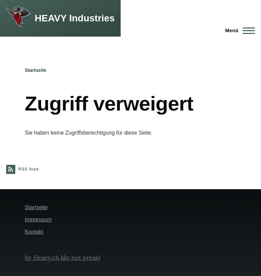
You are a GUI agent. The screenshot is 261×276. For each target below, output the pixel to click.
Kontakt (34, 232)
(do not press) (79, 257)
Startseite (36, 70)
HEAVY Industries (75, 18)
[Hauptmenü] (238, 30)
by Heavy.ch (42, 257)
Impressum (38, 219)
